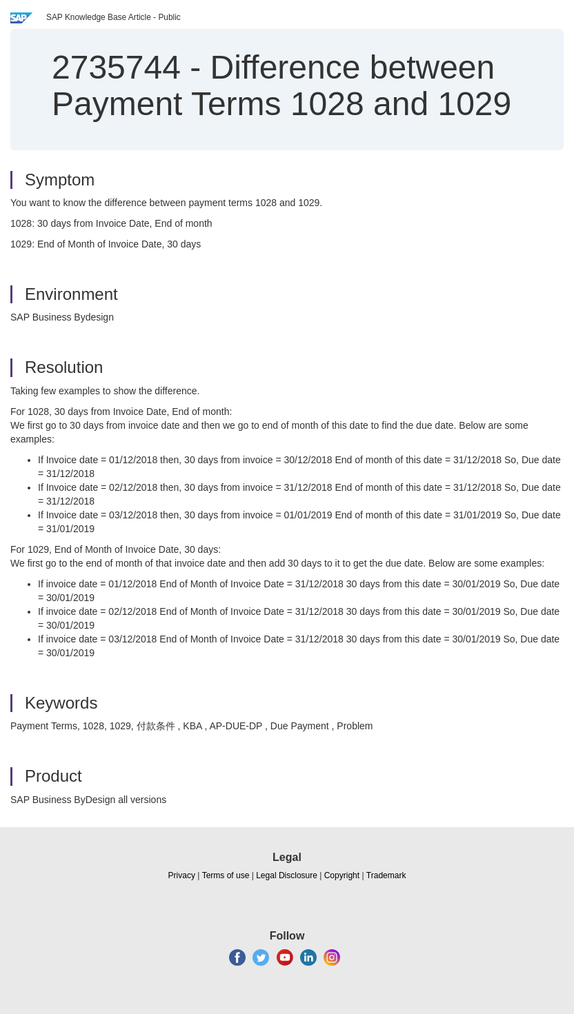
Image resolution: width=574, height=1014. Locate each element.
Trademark (386, 875)
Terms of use (226, 875)
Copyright (341, 875)
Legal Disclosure (286, 875)
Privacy (181, 875)
